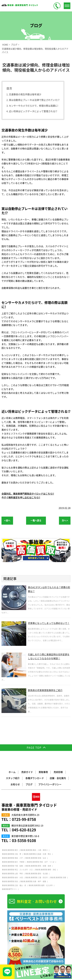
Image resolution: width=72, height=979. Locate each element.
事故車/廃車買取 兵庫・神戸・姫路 (33, 881)
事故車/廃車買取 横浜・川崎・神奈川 (34, 850)
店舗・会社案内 (58, 778)
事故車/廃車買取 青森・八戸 (12, 858)
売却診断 (58, 772)
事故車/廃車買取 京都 (58, 878)
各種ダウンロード (34, 778)
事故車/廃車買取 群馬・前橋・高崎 (38, 866)
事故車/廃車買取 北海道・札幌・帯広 (37, 854)
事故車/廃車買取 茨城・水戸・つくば (40, 862)
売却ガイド (27, 772)
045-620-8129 (24, 830)
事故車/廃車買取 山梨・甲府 (12, 874)
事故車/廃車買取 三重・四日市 (36, 878)
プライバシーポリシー (49, 784)
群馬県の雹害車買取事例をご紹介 (45, 690)
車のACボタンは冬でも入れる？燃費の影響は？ (49, 589)
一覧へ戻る (36, 520)
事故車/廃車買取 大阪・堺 (11, 854)
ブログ (29, 784)
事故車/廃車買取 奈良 (10, 881)
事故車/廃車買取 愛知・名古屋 (36, 874)
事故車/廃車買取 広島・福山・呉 (14, 885)
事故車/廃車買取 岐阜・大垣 (12, 878)
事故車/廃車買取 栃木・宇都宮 (13, 862)
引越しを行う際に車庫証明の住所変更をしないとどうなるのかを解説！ (49, 656)
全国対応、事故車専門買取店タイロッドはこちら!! (27, 493)
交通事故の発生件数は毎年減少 (25, 94)
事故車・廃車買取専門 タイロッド (36, 807)
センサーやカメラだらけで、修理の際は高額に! (33, 105)
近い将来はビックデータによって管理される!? (33, 111)
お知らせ (15, 784)
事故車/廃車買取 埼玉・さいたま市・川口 (17, 870)
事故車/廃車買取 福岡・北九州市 (41, 885)
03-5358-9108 (24, 840)
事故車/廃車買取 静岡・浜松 (45, 870)
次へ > (65, 520)
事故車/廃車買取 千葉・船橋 (12, 866)
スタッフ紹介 (13, 778)
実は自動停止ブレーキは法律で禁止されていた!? (34, 99)
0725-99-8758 (24, 819)
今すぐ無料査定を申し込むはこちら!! (20, 497)
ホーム (12, 772)
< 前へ (7, 520)
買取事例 (43, 772)
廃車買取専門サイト (9, 889)
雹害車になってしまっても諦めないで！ (49, 623)
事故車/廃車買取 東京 (10, 850)
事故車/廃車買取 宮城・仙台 (35, 858)
